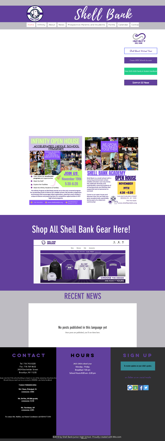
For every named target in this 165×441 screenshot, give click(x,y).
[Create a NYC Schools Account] (140, 60)
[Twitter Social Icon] (146, 387)
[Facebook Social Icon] (140, 387)
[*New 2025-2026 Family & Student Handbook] (140, 71)
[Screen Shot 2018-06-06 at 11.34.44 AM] (130, 387)
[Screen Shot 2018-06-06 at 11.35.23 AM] (135, 387)
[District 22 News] (140, 82)
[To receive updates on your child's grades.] (138, 366)
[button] (52, 24)
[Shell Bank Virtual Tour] (140, 51)
